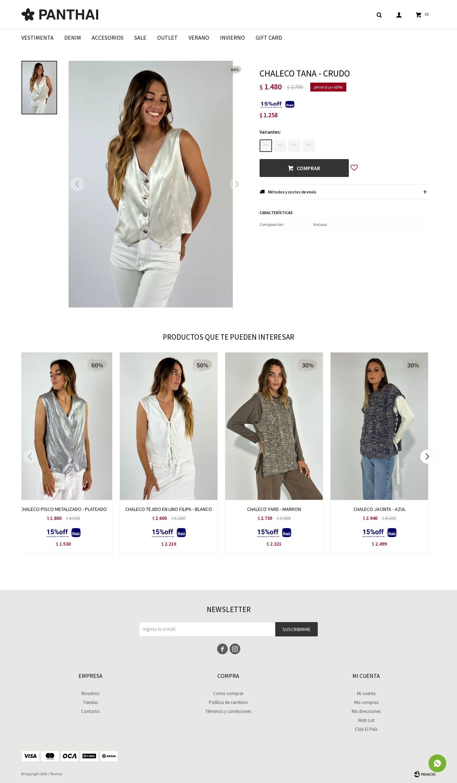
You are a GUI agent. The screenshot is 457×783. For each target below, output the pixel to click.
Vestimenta (37, 37)
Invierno (232, 37)
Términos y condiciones (228, 711)
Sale (140, 37)
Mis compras (366, 702)
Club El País (366, 729)
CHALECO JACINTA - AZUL (379, 509)
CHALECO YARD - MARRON (274, 509)
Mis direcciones (366, 711)
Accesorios (108, 37)
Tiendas (90, 702)
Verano (199, 37)
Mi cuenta (366, 693)
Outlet (167, 37)
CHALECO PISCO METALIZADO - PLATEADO (63, 509)
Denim (72, 37)
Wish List (366, 720)
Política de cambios (228, 702)
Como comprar (228, 693)
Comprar (308, 168)
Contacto (90, 711)
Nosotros (90, 693)
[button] (237, 184)
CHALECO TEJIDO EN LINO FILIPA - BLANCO (168, 509)
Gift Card (269, 37)
